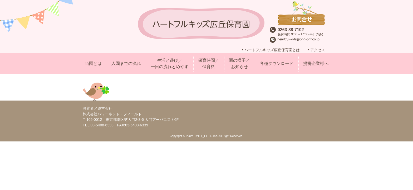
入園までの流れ (126, 63)
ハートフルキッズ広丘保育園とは (272, 50)
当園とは (93, 63)
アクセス (317, 50)
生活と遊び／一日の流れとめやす (170, 63)
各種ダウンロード (276, 63)
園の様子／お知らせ (239, 63)
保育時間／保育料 (208, 63)
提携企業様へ (315, 63)
